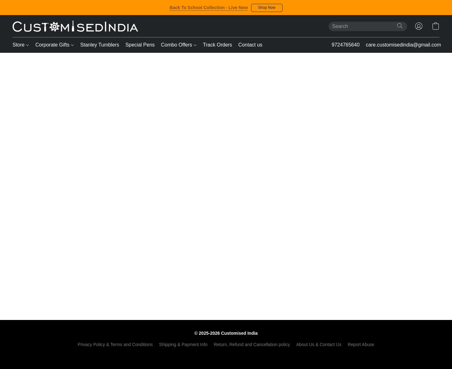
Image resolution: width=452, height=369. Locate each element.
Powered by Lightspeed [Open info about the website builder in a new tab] (226, 355)
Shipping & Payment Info (183, 344)
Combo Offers (178, 44)
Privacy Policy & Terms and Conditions (115, 344)
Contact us (250, 44)
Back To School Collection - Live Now (209, 7)
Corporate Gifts (54, 44)
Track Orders (217, 44)
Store (21, 44)
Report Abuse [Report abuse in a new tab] (361, 344)
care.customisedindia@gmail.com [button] (403, 44)
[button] (266, 8)
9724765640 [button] (346, 44)
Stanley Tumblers (99, 44)
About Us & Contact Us (319, 344)
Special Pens (139, 44)
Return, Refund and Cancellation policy (252, 344)
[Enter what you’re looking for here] (368, 26)
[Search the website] (400, 25)
